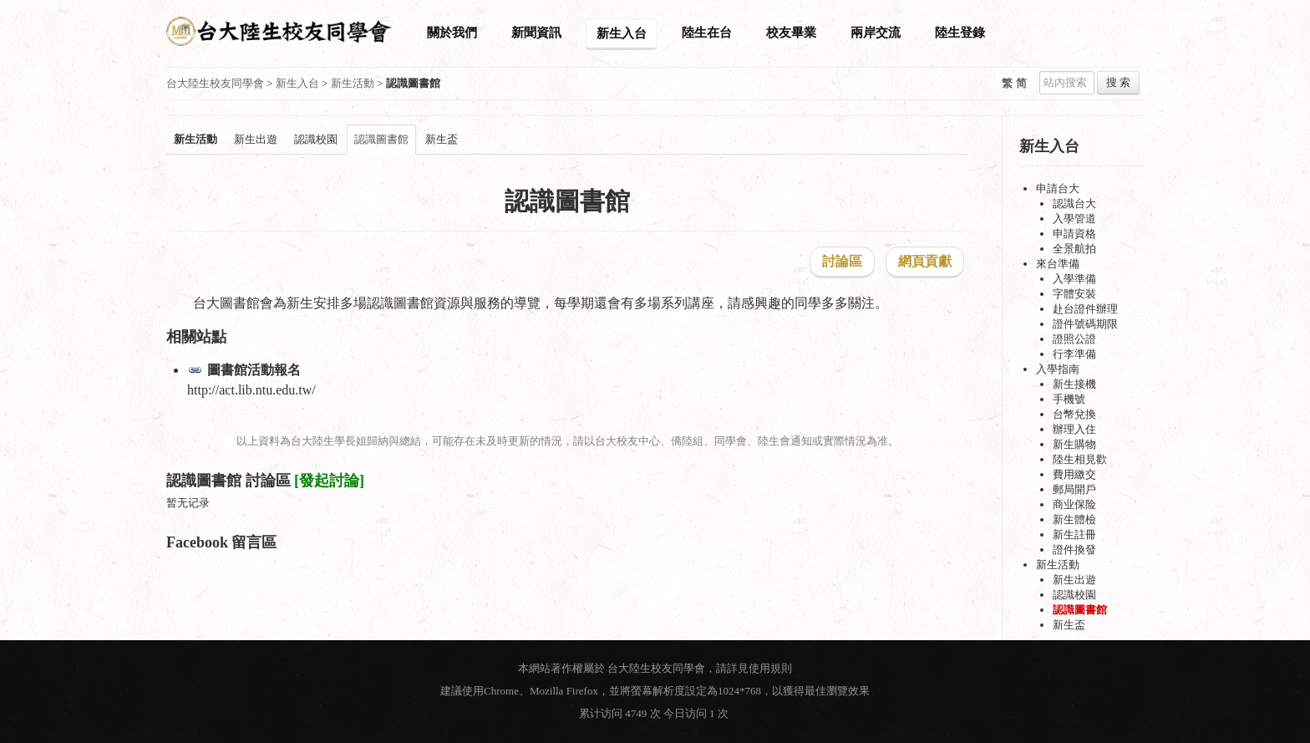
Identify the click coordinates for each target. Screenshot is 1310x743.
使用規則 (770, 668)
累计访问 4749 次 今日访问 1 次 (655, 713)
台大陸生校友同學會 (215, 83)
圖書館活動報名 (254, 370)
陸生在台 (707, 32)
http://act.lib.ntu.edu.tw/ (251, 390)
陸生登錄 (960, 32)
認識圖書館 (381, 139)
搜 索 (1118, 82)
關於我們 (452, 32)
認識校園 (316, 139)
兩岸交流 (875, 32)
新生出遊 (255, 139)
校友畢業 (791, 32)
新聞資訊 (536, 32)
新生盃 (441, 139)
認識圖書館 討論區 (228, 480)
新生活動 (352, 83)
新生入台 (622, 33)
